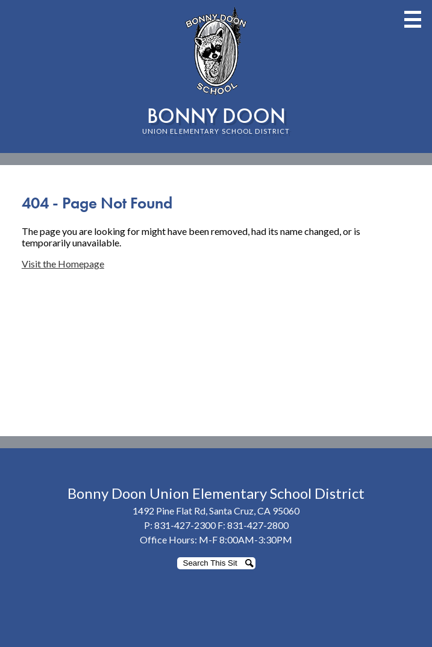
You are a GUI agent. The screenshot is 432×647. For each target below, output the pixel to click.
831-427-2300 (185, 525)
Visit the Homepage (63, 263)
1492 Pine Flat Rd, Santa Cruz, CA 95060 (216, 510)
